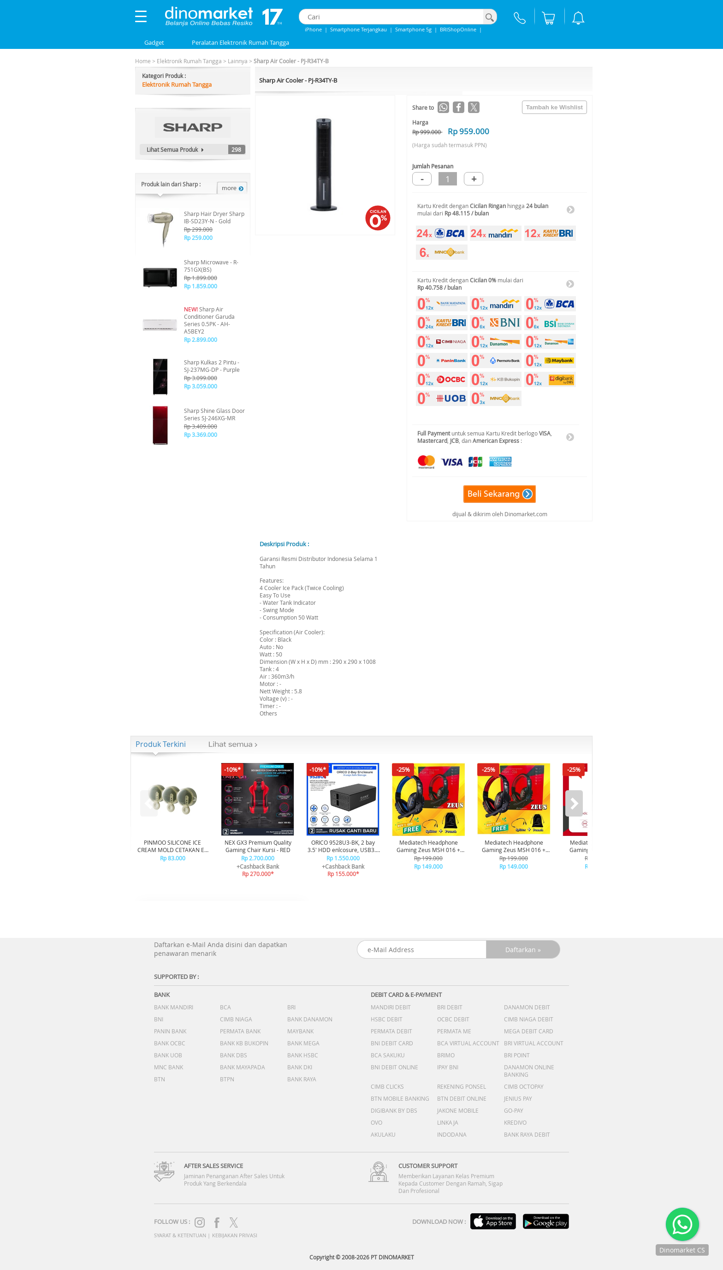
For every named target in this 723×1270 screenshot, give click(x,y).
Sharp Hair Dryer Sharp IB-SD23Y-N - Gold (214, 217)
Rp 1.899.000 (200, 277)
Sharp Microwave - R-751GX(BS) (211, 265)
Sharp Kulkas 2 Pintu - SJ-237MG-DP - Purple (212, 365)
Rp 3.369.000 (200, 434)
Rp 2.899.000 (200, 339)
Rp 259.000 (198, 237)
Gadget (154, 42)
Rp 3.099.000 (200, 378)
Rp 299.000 (198, 229)
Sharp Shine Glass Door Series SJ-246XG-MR (214, 414)
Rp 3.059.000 (200, 386)
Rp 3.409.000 (200, 426)
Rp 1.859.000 (200, 286)
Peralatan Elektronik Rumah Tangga (240, 42)
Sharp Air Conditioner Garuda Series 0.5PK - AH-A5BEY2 (209, 320)
